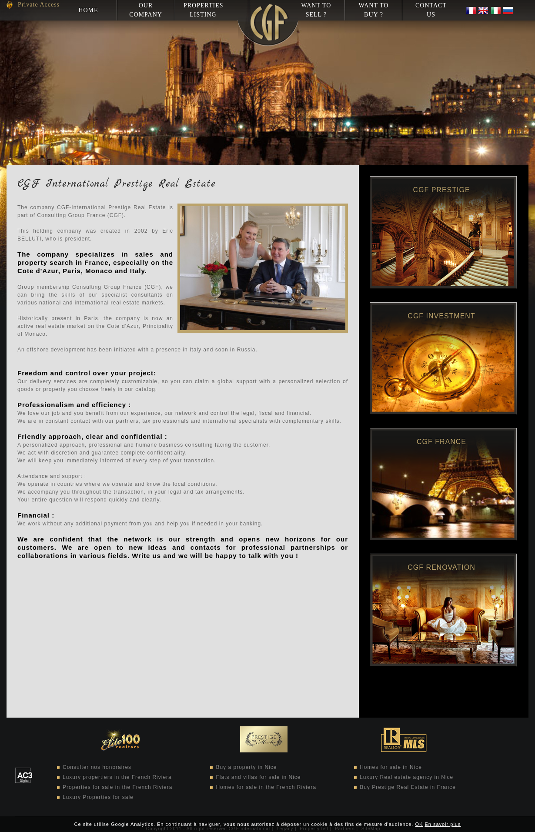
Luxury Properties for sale (98, 797)
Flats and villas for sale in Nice (258, 777)
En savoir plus (443, 824)
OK (419, 824)
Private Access (39, 4)
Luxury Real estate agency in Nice (406, 777)
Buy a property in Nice (246, 767)
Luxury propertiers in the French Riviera (117, 777)
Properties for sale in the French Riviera (117, 787)
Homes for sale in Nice (391, 767)
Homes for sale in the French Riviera (266, 787)
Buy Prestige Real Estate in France (408, 787)
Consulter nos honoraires (97, 767)
